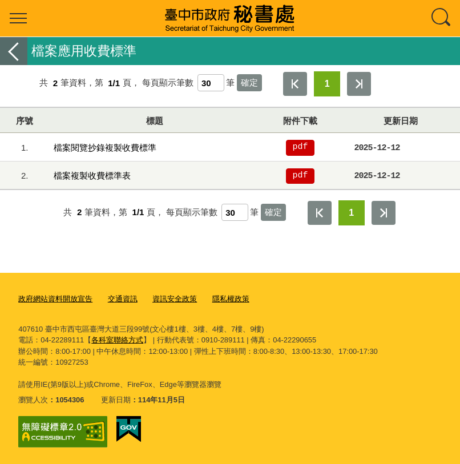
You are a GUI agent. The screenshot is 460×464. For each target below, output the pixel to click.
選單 (18, 18)
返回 (13, 51)
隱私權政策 (230, 298)
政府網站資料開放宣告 (55, 298)
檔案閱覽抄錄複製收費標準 (105, 147)
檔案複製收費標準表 (92, 175)
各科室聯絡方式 (117, 339)
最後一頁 (359, 84)
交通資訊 (123, 298)
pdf (300, 147)
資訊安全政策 (174, 298)
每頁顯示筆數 (167, 83)
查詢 (441, 18)
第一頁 (295, 84)
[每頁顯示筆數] (210, 82)
